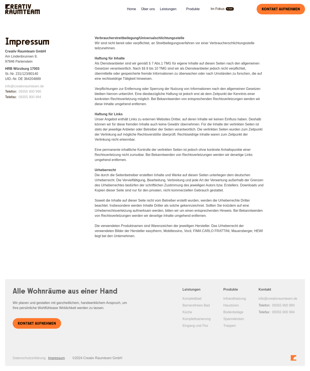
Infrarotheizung (234, 298)
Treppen (229, 325)
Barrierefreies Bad (196, 305)
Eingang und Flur (195, 325)
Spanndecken (233, 319)
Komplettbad (191, 298)
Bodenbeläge (233, 312)
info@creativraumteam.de (24, 86)
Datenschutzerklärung (29, 358)
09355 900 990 (30, 91)
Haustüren (231, 305)
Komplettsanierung (196, 319)
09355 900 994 (30, 97)
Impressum (56, 358)
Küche (187, 312)
